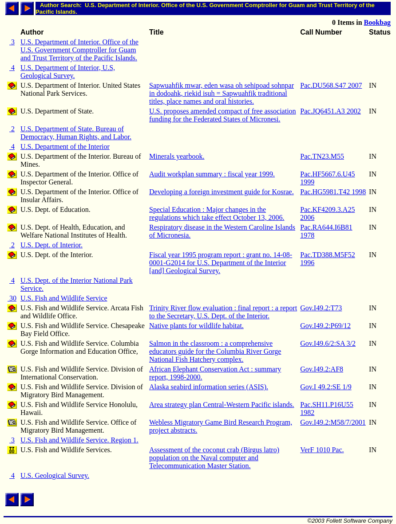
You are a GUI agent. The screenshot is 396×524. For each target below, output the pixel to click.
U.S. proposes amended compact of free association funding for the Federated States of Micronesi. (222, 115)
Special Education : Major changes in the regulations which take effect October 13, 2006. (217, 213)
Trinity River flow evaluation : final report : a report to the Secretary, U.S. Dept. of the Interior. (223, 312)
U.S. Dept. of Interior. (51, 245)
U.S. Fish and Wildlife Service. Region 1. (79, 440)
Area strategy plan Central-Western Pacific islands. (221, 404)
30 (12, 298)
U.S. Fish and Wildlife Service (63, 298)
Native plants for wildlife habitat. (196, 325)
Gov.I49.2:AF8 (321, 369)
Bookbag (377, 22)
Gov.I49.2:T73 (321, 308)
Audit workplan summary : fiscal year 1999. (212, 174)
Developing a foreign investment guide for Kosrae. (221, 192)
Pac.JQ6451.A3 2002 (330, 111)
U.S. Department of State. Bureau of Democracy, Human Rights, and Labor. (75, 133)
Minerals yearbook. (176, 156)
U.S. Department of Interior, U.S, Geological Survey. (67, 71)
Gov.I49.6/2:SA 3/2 (328, 343)
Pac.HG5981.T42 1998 (333, 192)
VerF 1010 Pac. (322, 450)
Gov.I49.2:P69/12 (325, 325)
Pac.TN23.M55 (322, 156)
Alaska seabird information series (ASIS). (208, 387)
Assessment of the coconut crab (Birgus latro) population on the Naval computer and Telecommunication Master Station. (214, 457)
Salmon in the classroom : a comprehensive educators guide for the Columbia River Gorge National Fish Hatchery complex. (215, 351)
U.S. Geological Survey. (54, 475)
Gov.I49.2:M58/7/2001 (332, 422)
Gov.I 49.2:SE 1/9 (325, 387)
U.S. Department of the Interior (65, 146)
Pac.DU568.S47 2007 (331, 85)
